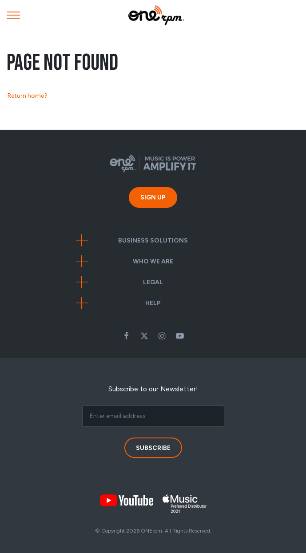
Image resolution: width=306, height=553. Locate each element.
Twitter (144, 335)
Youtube (180, 335)
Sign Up (153, 197)
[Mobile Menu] (13, 17)
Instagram (162, 335)
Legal (153, 282)
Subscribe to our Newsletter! (153, 389)
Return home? (28, 95)
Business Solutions (153, 240)
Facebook (126, 335)
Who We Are (153, 261)
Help (153, 303)
